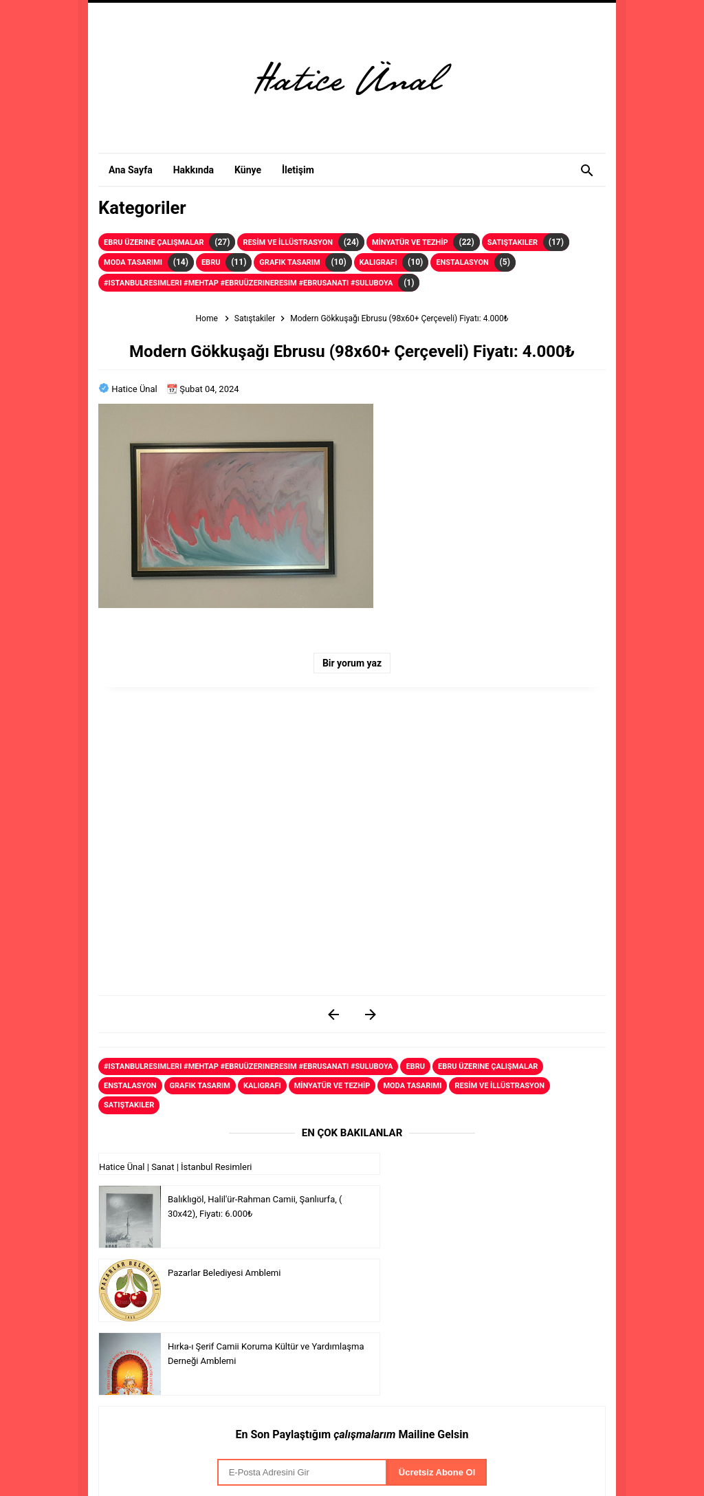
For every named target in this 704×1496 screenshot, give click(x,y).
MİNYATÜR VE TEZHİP (410, 242)
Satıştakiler (512, 242)
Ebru (211, 262)
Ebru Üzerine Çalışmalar (154, 242)
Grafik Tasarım (289, 262)
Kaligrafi (378, 262)
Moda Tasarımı (133, 262)
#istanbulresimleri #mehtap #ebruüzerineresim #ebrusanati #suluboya (248, 283)
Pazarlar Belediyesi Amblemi (224, 1240)
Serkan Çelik (327, 1452)
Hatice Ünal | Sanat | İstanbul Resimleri (175, 1167)
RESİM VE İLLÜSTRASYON (288, 242)
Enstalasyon (462, 262)
